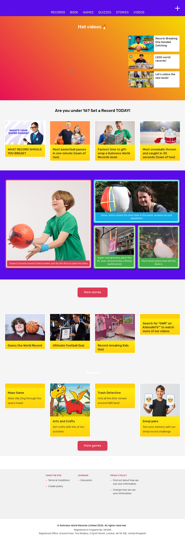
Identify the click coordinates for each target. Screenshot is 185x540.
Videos (138, 12)
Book (74, 12)
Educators (86, 480)
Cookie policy (55, 486)
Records (58, 12)
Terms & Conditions (59, 480)
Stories (122, 12)
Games (88, 12)
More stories (92, 292)
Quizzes (104, 12)
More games (92, 445)
